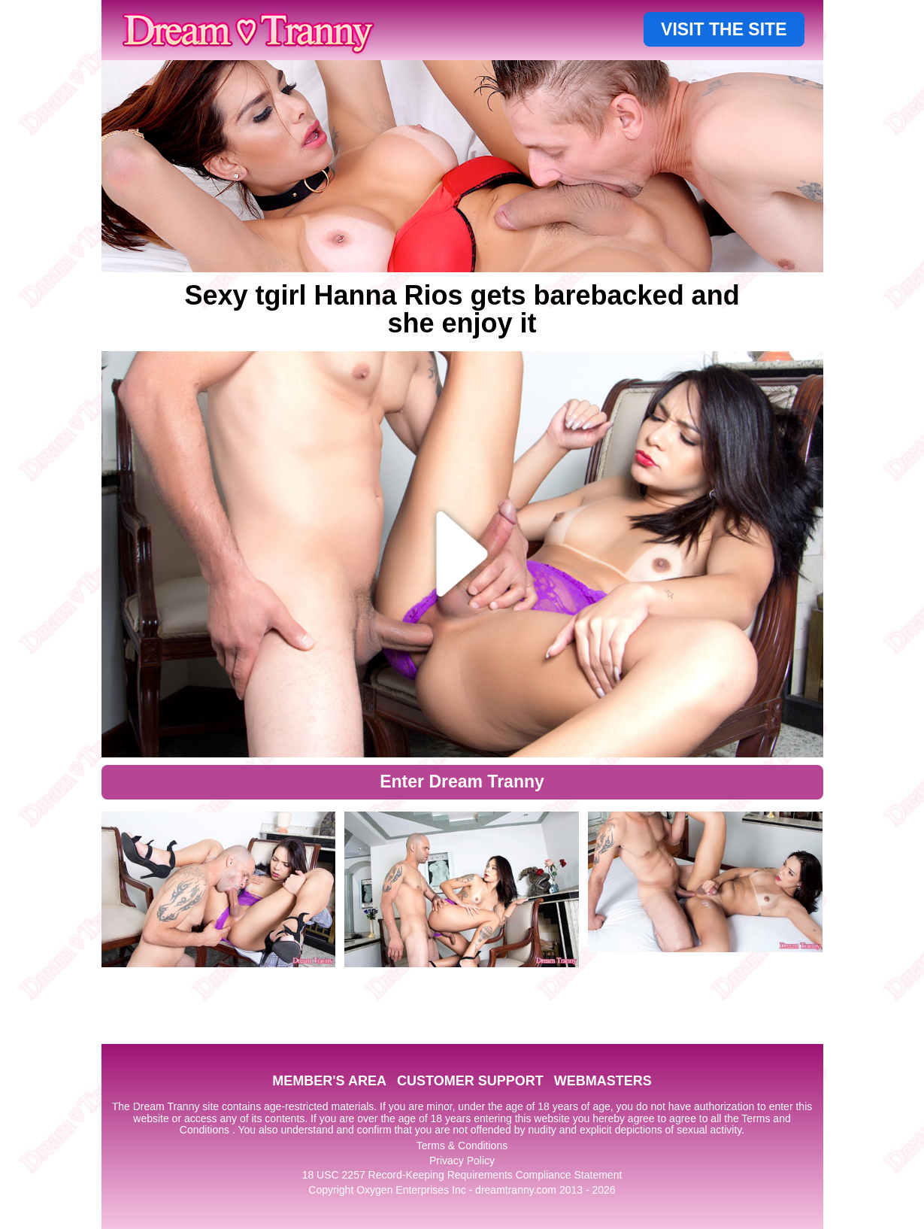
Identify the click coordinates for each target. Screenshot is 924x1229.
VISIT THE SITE (723, 29)
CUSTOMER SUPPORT (470, 1081)
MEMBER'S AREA (329, 1081)
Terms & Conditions (462, 1145)
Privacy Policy (462, 1161)
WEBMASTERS (603, 1081)
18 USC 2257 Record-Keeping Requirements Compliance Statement (462, 1175)
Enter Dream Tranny (462, 781)
